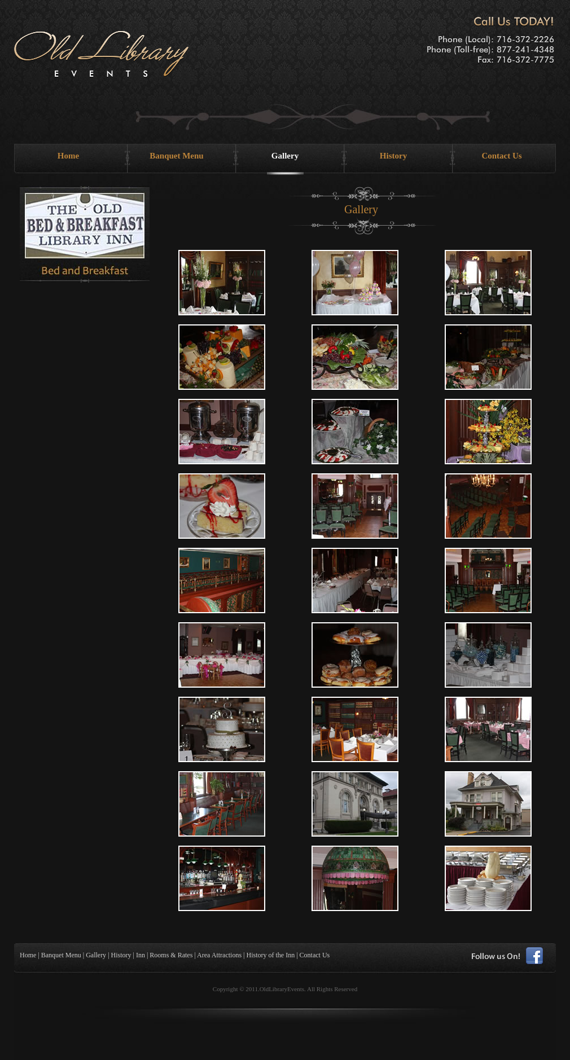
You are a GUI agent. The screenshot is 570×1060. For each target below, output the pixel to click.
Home (68, 155)
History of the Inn (271, 955)
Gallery (285, 155)
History (393, 155)
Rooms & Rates (171, 955)
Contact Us (501, 155)
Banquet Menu (176, 155)
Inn (140, 955)
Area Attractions (219, 955)
